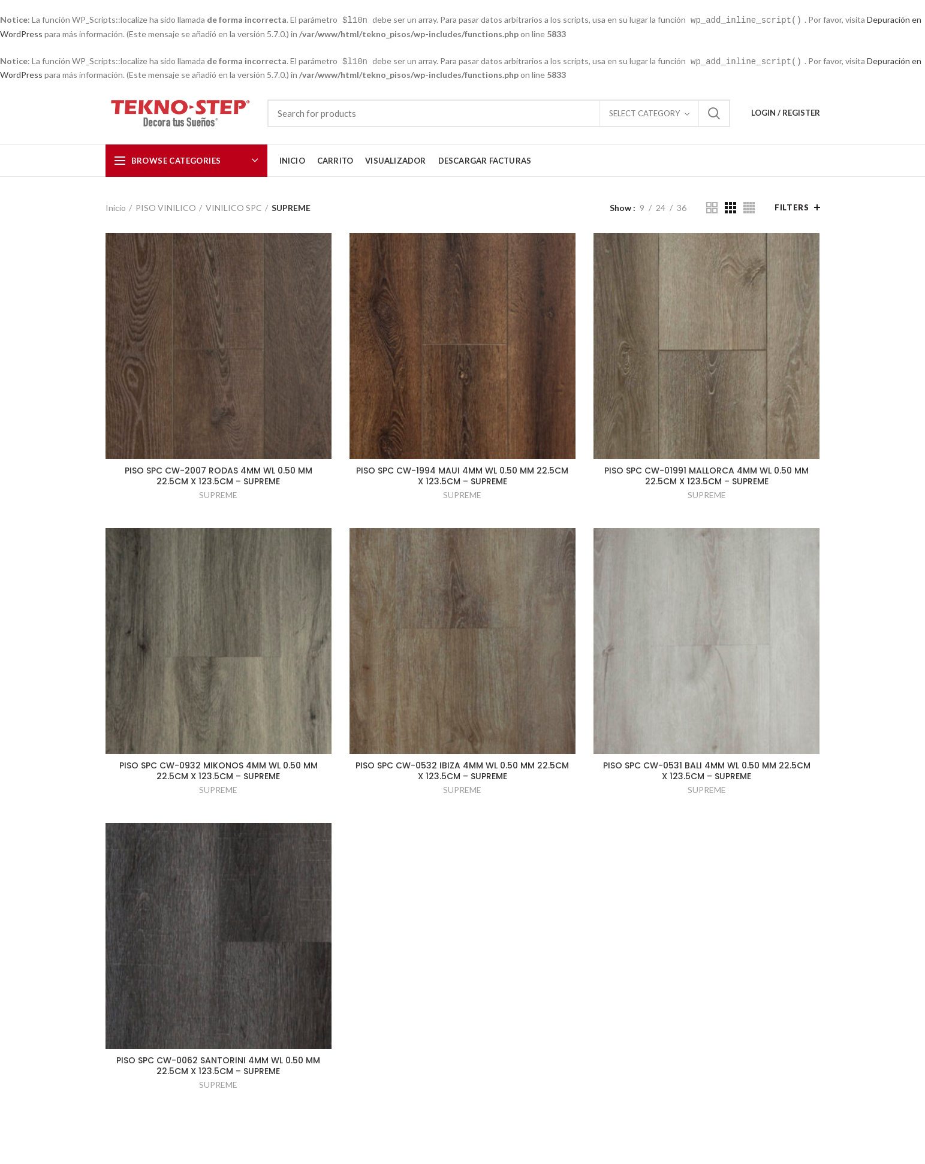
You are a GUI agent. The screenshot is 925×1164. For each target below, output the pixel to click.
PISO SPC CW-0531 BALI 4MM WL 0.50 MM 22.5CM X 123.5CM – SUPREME (706, 769)
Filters (792, 206)
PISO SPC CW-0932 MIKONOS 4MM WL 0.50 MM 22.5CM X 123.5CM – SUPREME (218, 769)
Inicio (116, 206)
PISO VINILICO (165, 206)
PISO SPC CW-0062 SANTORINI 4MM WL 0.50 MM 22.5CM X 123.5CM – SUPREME (218, 1064)
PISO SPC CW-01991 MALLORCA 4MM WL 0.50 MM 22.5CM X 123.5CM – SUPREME (706, 474)
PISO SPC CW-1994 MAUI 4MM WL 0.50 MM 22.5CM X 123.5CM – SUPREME (462, 474)
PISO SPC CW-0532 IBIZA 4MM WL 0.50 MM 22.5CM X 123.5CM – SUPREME (462, 769)
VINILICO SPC (234, 206)
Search (714, 112)
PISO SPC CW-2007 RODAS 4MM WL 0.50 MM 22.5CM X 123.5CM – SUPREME (218, 474)
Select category (644, 112)
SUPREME (218, 493)
